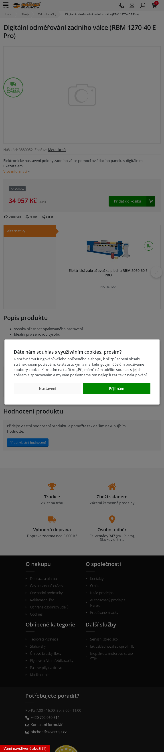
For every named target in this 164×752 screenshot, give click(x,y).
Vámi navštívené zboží (22, 748)
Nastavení (47, 388)
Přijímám (116, 388)
